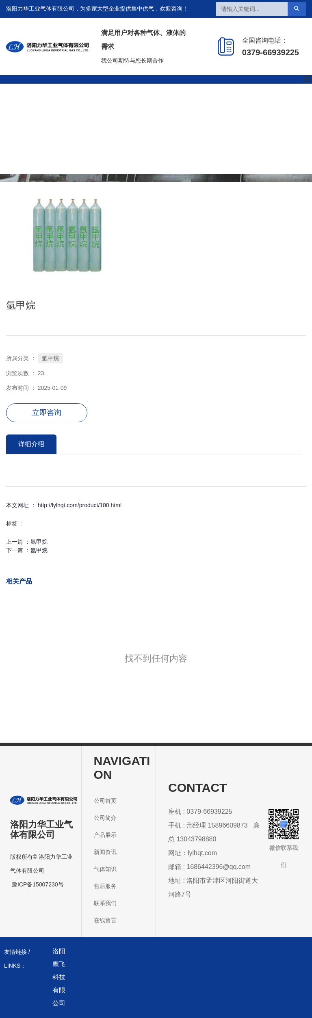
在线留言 (167, 151)
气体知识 (212, 106)
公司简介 (76, 106)
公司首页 (30, 106)
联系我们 (121, 151)
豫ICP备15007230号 (38, 884)
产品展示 (121, 106)
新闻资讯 (167, 106)
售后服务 (258, 106)
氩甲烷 (50, 358)
